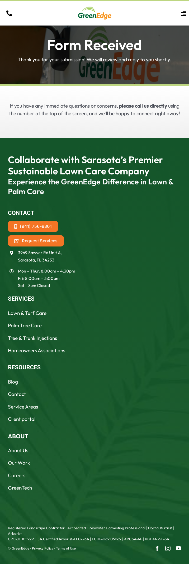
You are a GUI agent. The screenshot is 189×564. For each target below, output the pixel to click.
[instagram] (168, 548)
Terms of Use (66, 548)
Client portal (21, 419)
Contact (17, 394)
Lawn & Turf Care (27, 313)
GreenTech (20, 488)
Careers (16, 475)
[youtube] (178, 548)
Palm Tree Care (25, 325)
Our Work (19, 463)
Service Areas (23, 407)
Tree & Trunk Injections (32, 338)
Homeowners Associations (36, 350)
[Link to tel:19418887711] (9, 13)
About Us (18, 450)
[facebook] (157, 548)
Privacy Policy (42, 548)
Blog (13, 382)
